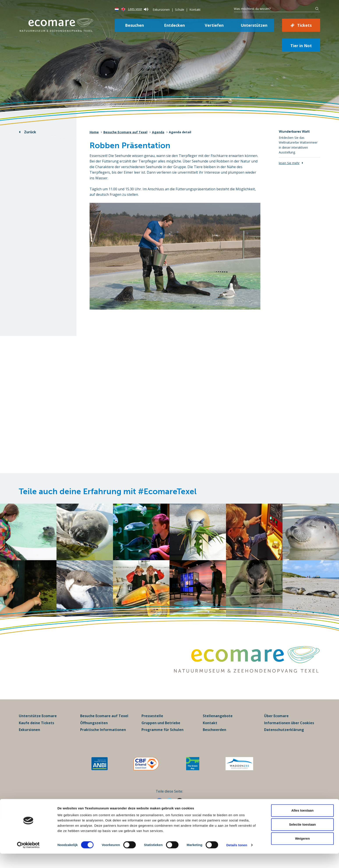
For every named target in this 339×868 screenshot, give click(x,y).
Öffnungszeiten (94, 729)
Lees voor (138, 9)
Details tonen (236, 859)
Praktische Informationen (103, 736)
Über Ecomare (276, 722)
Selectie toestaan (302, 839)
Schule (179, 9)
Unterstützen (254, 25)
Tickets (304, 25)
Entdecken (174, 25)
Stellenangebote (218, 722)
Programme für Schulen (162, 736)
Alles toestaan (302, 825)
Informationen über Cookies (289, 729)
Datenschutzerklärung (284, 736)
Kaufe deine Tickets (36, 729)
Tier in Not (301, 45)
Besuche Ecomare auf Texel (125, 132)
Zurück (30, 132)
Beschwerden (214, 736)
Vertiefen (214, 25)
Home (94, 132)
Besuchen (134, 25)
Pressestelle (152, 722)
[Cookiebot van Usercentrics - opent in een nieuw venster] (28, 859)
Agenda (158, 132)
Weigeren (302, 853)
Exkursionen (161, 9)
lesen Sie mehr (289, 163)
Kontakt (195, 9)
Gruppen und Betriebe (160, 729)
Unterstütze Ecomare (38, 722)
